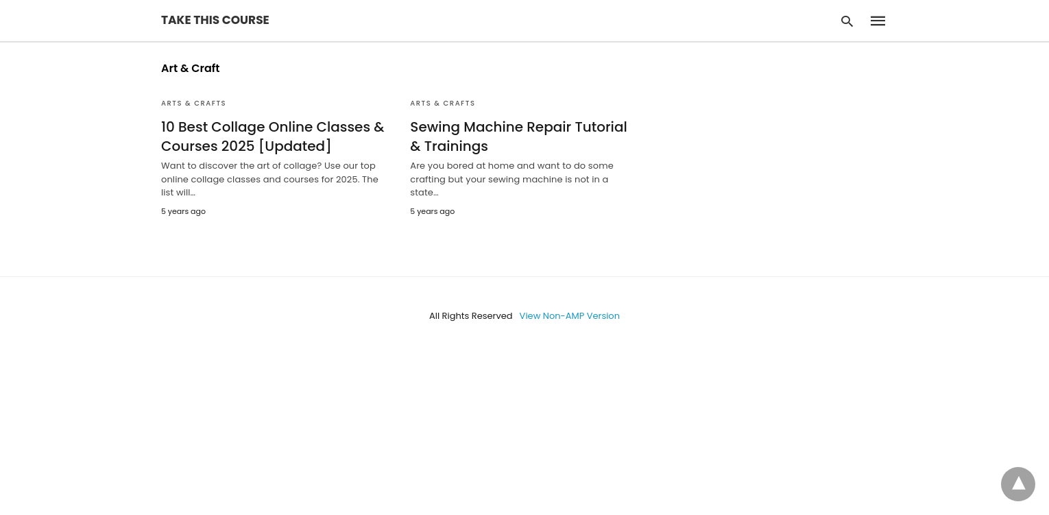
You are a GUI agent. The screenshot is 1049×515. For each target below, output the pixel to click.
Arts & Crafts (193, 103)
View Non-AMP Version (570, 315)
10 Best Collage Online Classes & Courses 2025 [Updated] (273, 136)
